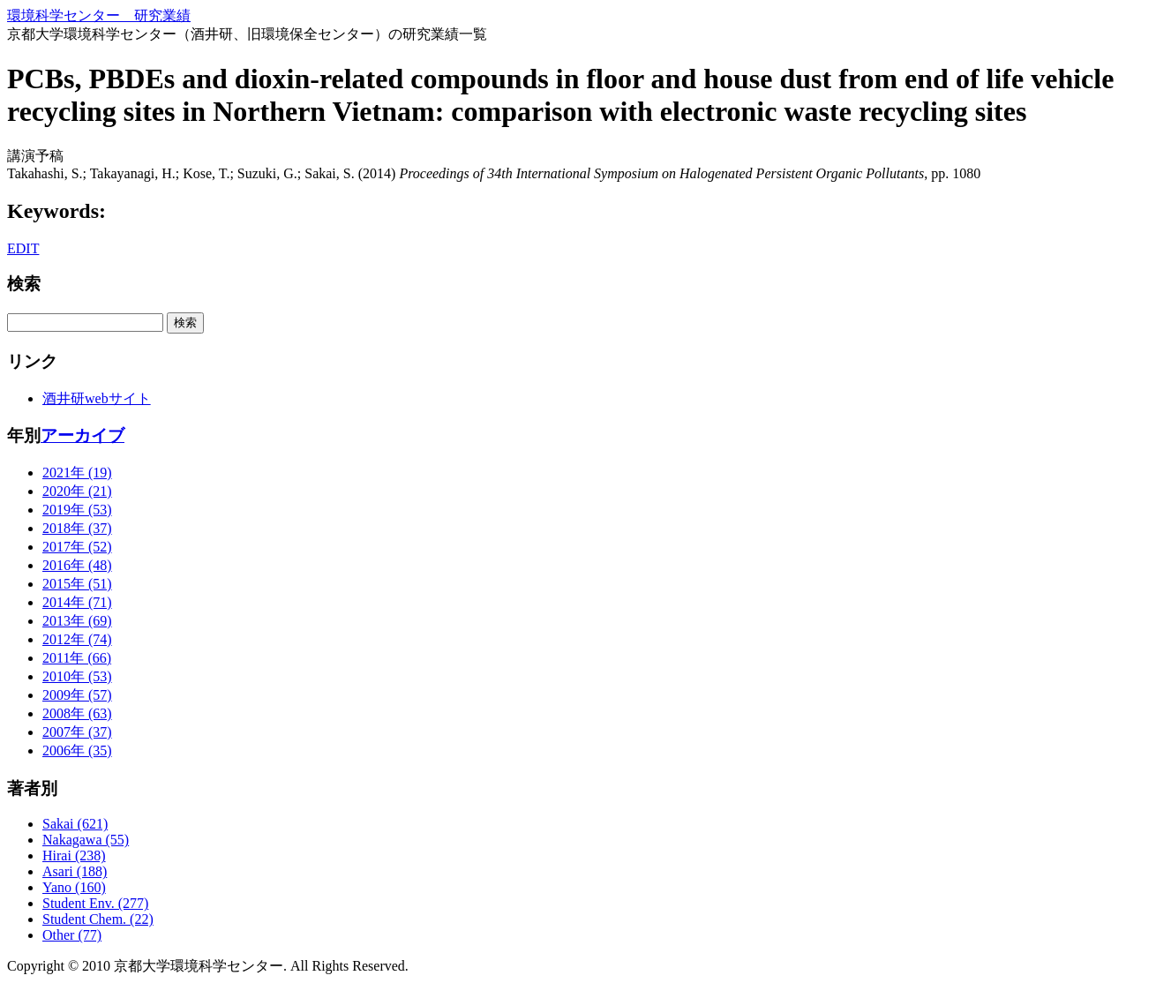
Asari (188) (74, 871)
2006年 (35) (77, 750)
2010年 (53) (77, 676)
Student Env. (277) (95, 903)
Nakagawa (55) (85, 839)
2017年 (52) (77, 546)
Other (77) (71, 934)
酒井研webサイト (96, 398)
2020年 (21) (77, 491)
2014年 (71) (77, 602)
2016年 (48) (77, 565)
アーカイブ (82, 435)
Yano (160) (74, 887)
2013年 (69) (77, 620)
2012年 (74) (77, 639)
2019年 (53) (77, 509)
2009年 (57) (77, 694)
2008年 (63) (77, 713)
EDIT (23, 248)
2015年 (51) (77, 583)
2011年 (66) (76, 657)
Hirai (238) (74, 855)
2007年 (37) (77, 731)
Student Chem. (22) (98, 919)
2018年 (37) (77, 528)
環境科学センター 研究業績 (99, 15)
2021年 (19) (77, 472)
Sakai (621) (75, 823)
